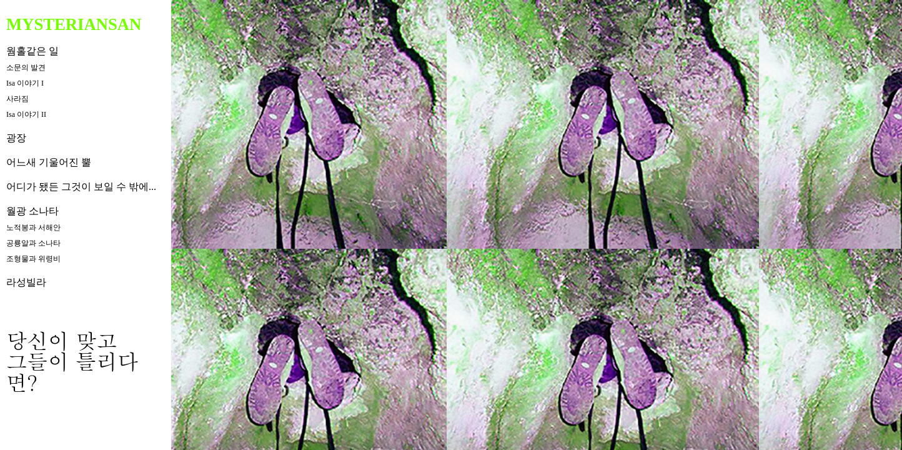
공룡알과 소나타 (33, 243)
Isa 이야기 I (25, 83)
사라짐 (17, 98)
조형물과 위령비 (33, 258)
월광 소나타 (32, 211)
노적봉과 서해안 (33, 227)
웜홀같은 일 (32, 51)
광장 (16, 137)
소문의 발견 (26, 67)
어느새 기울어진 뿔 (48, 162)
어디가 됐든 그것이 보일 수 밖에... (81, 186)
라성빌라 (26, 282)
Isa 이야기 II (26, 114)
